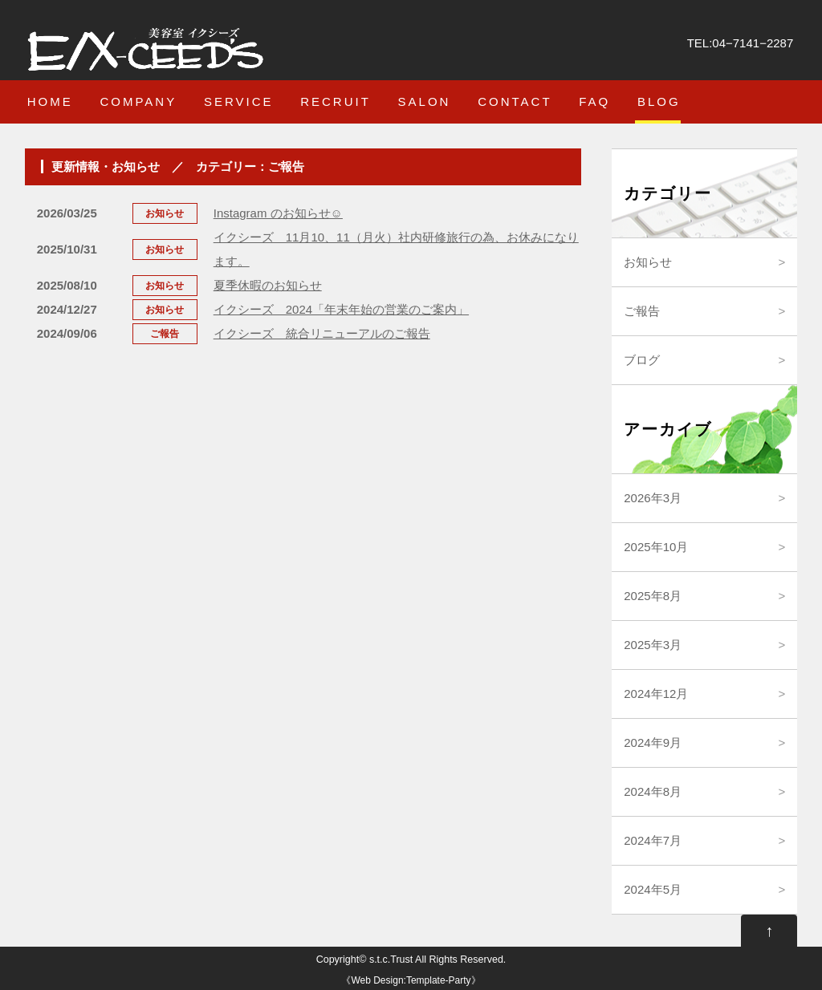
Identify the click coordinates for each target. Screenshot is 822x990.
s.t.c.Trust (391, 959)
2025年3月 (653, 644)
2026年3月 (653, 498)
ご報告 (642, 311)
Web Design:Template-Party (410, 980)
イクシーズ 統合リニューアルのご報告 (322, 333)
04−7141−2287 (752, 43)
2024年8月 (653, 791)
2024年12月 (656, 693)
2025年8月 (653, 596)
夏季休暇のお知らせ (268, 285)
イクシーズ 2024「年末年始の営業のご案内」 (341, 309)
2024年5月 (653, 889)
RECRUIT (335, 101)
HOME (50, 101)
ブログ (642, 360)
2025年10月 (656, 547)
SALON (424, 101)
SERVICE (239, 101)
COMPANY (138, 101)
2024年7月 (653, 840)
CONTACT (514, 101)
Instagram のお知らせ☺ (278, 213)
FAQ (594, 101)
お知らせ (648, 262)
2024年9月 (653, 742)
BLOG (659, 101)
